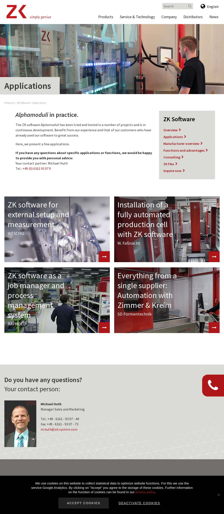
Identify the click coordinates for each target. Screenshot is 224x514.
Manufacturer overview (181, 143)
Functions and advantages (184, 150)
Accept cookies (83, 503)
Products (105, 16)
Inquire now (172, 170)
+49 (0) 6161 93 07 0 (36, 168)
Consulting (171, 157)
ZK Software (23, 102)
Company (169, 16)
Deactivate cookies (139, 503)
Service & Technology (137, 16)
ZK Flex (168, 164)
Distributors (193, 16)
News (214, 16)
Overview (170, 130)
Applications (39, 102)
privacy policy (145, 492)
